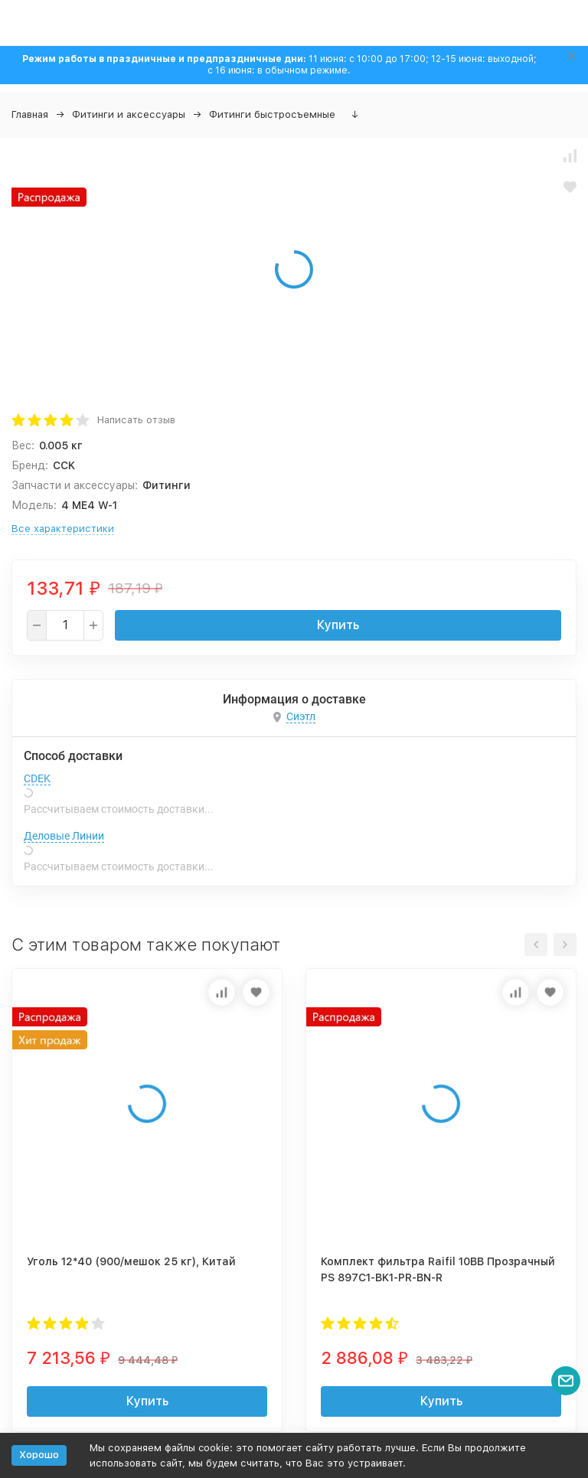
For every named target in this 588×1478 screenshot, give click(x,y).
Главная (29, 114)
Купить (338, 625)
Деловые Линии (64, 836)
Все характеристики (62, 528)
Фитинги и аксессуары (128, 114)
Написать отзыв (136, 420)
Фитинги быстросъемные (272, 114)
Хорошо (39, 1454)
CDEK (37, 778)
